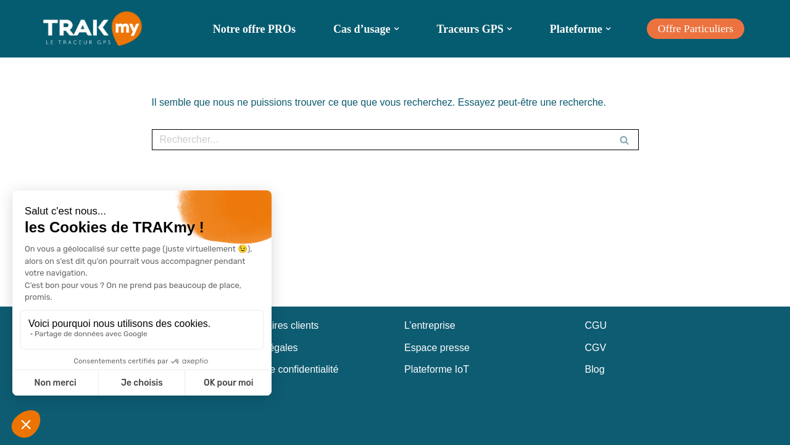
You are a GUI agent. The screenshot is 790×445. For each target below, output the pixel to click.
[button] (396, 29)
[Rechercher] (381, 139)
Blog (595, 369)
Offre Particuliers (695, 28)
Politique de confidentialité (281, 369)
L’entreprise (429, 325)
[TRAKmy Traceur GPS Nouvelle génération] (92, 28)
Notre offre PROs (254, 29)
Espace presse (437, 347)
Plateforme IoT (436, 369)
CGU (596, 325)
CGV (596, 347)
